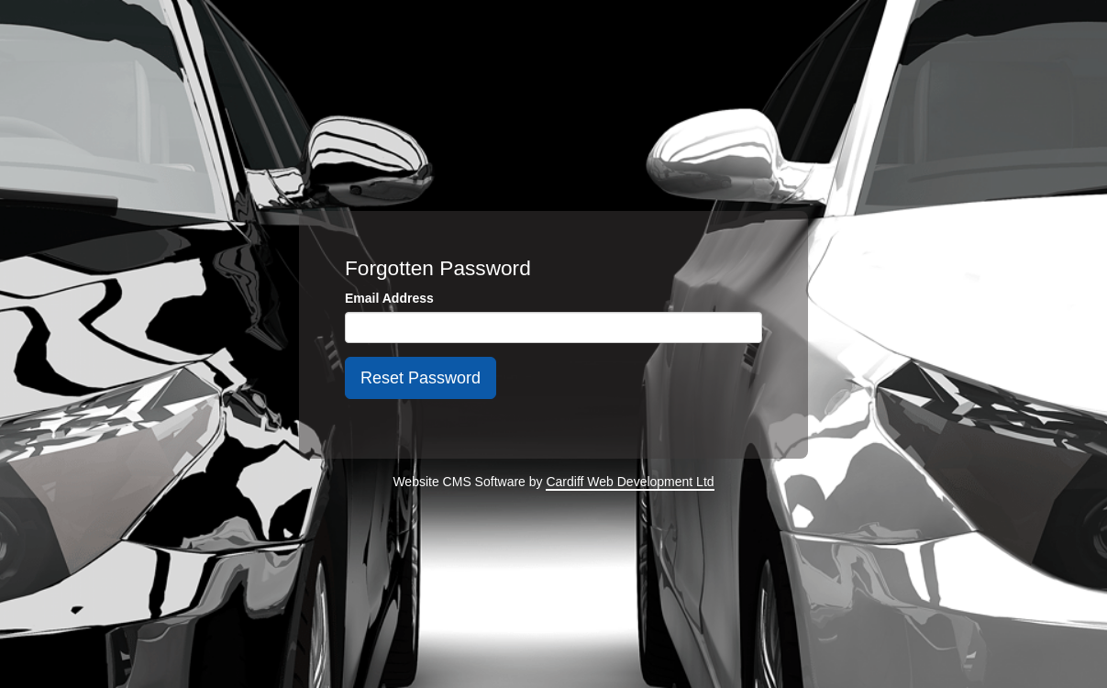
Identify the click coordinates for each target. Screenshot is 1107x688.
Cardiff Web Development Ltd (630, 481)
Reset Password (420, 378)
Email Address (389, 298)
